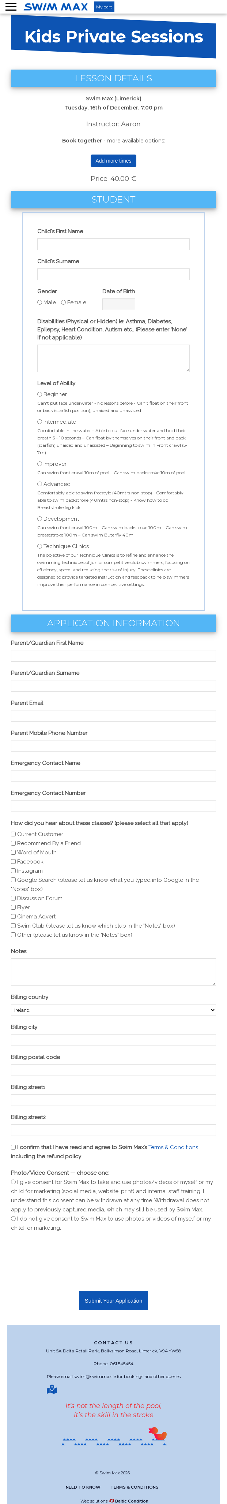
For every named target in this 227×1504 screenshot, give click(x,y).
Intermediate (59, 422)
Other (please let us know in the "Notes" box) (74, 935)
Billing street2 (28, 1117)
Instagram (30, 871)
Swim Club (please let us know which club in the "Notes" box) (96, 925)
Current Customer (40, 834)
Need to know (83, 1487)
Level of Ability (56, 383)
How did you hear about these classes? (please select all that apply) (99, 823)
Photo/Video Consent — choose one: (60, 1173)
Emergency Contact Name (45, 763)
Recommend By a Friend (49, 843)
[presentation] (66, 1254)
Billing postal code (35, 1057)
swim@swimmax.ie (95, 1376)
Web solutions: (114, 1501)
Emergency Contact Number (48, 793)
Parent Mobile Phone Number (49, 733)
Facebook (30, 861)
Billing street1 (28, 1087)
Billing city (24, 1027)
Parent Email (27, 703)
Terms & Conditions (173, 1147)
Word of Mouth (37, 852)
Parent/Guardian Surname (45, 673)
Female (76, 302)
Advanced (57, 484)
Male (49, 302)
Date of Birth (118, 291)
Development (61, 519)
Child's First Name (60, 231)
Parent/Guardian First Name (47, 643)
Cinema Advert (36, 916)
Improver (55, 464)
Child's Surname (58, 261)
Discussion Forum (40, 898)
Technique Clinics (66, 546)
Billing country (29, 997)
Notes (18, 951)
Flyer (23, 907)
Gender (47, 291)
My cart (104, 7)
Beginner (55, 394)
